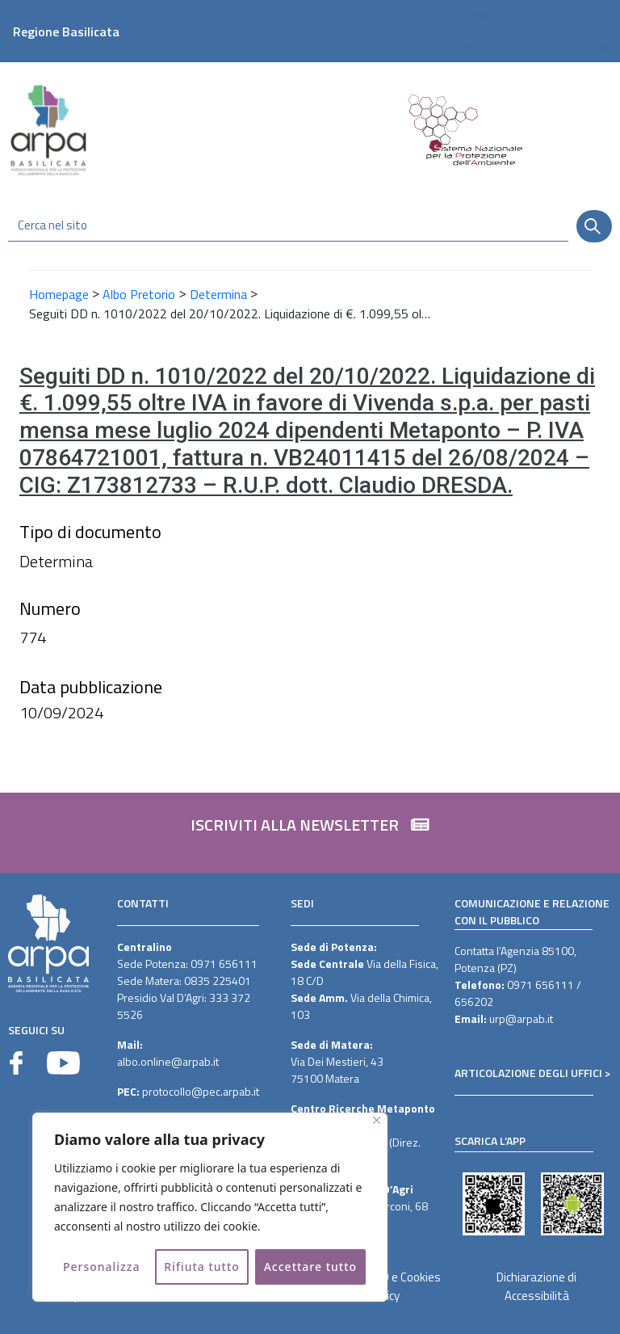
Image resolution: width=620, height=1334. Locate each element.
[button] (310, 833)
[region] (210, 1207)
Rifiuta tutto (202, 1266)
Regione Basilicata (66, 31)
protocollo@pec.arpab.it (200, 1091)
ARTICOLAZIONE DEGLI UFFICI (528, 1072)
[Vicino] (376, 1120)
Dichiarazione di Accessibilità (536, 1286)
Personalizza (101, 1266)
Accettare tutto (310, 1266)
